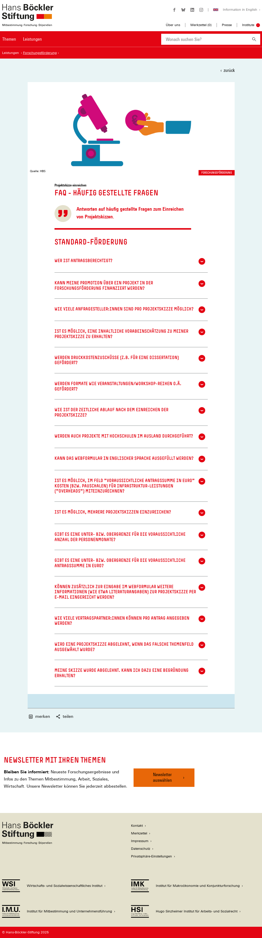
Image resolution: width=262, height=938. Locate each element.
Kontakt (137, 826)
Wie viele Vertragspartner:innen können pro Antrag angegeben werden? (129, 621)
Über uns (173, 25)
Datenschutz (140, 849)
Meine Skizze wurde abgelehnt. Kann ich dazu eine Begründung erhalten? (129, 673)
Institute (248, 25)
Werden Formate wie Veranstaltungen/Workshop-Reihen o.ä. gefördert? (129, 386)
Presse (227, 25)
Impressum (139, 841)
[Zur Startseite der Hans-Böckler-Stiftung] (27, 24)
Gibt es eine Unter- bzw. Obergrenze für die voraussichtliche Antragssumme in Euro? (129, 563)
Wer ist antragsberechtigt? (129, 261)
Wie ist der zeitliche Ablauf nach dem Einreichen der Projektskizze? (129, 412)
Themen (9, 39)
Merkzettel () (201, 25)
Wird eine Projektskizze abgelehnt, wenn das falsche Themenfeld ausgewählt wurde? (129, 647)
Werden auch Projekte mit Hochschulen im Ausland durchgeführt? (129, 436)
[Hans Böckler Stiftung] (27, 843)
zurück (229, 70)
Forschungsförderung (216, 172)
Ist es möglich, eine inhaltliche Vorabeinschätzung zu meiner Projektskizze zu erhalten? (129, 334)
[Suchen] (254, 39)
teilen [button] (64, 716)
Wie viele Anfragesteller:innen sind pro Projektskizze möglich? (129, 309)
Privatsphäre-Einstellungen (151, 856)
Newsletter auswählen (162, 777)
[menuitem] (9, 42)
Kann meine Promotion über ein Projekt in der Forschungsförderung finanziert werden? (129, 285)
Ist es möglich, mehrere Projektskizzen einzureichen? (129, 512)
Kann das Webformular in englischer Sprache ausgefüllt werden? (129, 459)
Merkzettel (139, 833)
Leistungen (32, 39)
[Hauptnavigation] (22, 39)
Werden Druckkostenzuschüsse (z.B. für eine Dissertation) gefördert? (129, 360)
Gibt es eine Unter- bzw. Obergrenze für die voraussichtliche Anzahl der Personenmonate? (129, 537)
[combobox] (204, 39)
